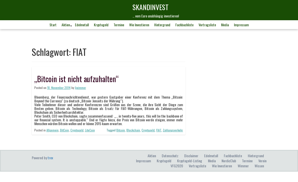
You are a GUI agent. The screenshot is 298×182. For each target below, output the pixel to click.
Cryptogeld (77, 130)
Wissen (259, 165)
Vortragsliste (207, 24)
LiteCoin (90, 130)
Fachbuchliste (184, 24)
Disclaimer (191, 155)
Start (53, 24)
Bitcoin (120, 130)
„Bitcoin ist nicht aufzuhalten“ (76, 78)
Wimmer (243, 165)
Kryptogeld (101, 24)
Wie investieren (139, 24)
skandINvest (150, 7)
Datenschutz (170, 155)
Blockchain (133, 130)
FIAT (158, 130)
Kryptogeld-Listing (189, 160)
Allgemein (52, 130)
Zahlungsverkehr (173, 130)
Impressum (241, 24)
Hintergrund (162, 24)
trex (50, 157)
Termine (119, 24)
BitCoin (64, 130)
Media (225, 24)
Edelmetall (82, 24)
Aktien (66, 24)
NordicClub (229, 160)
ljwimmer (80, 87)
